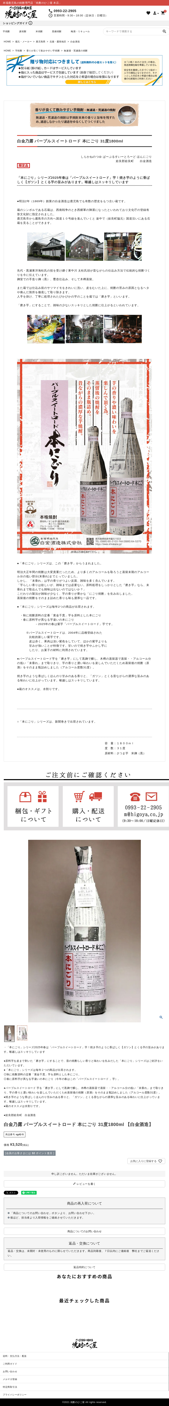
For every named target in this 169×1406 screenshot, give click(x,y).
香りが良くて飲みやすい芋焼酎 (43, 50)
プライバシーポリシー (15, 1394)
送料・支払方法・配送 (15, 1356)
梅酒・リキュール (80, 31)
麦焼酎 (22, 31)
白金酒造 (75, 41)
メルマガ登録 (10, 1379)
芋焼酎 (6, 31)
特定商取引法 (10, 1387)
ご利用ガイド (10, 1363)
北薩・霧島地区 (58, 41)
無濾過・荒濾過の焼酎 (76, 50)
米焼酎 (39, 31)
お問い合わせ (10, 1371)
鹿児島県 (40, 41)
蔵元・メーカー (23, 41)
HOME (7, 41)
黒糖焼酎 (57, 31)
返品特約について (84, 1267)
